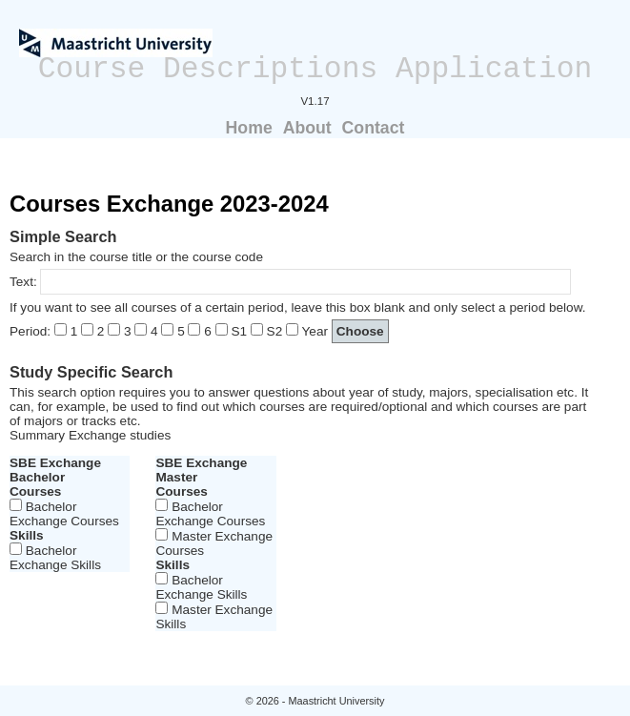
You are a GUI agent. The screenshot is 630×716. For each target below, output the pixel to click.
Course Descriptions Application (315, 69)
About (307, 127)
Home (249, 127)
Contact (373, 127)
